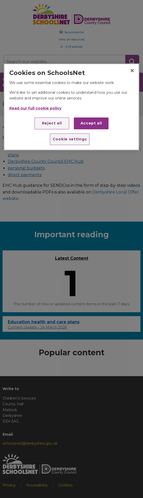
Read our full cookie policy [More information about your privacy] (35, 108)
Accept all (91, 123)
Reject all (52, 123)
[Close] (132, 70)
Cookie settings (70, 139)
